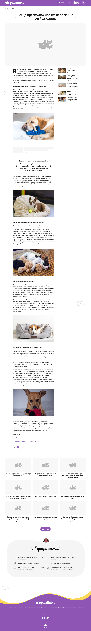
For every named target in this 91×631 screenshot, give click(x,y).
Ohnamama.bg (26, 607)
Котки (68, 3)
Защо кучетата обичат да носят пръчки (73, 497)
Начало (7, 8)
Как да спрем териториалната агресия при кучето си (45, 518)
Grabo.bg (33, 607)
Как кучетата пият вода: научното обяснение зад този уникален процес (72, 475)
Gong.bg (20, 607)
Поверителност (46, 611)
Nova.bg (62, 607)
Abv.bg (9, 607)
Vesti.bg (57, 607)
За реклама (44, 609)
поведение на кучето (34, 451)
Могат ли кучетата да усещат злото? (71, 92)
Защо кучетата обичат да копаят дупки (25, 438)
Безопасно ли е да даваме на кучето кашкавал (72, 99)
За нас (39, 609)
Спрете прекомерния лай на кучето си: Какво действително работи (72, 519)
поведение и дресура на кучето (20, 451)
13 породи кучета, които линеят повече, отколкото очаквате (72, 85)
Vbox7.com (14, 607)
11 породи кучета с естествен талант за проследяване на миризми (72, 77)
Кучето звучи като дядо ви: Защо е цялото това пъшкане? (18, 497)
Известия (45, 614)
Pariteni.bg (39, 607)
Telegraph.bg (80, 607)
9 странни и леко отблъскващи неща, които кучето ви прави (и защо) (18, 519)
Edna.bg (44, 607)
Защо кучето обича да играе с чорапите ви (26, 441)
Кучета (61, 3)
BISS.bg (74, 607)
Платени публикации (37, 611)
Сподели (16, 447)
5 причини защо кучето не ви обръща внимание (45, 474)
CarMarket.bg (68, 607)
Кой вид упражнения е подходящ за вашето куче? (18, 474)
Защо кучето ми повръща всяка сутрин (71, 70)
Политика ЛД (53, 611)
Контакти (49, 609)
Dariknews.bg (51, 607)
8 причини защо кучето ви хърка (45, 496)
